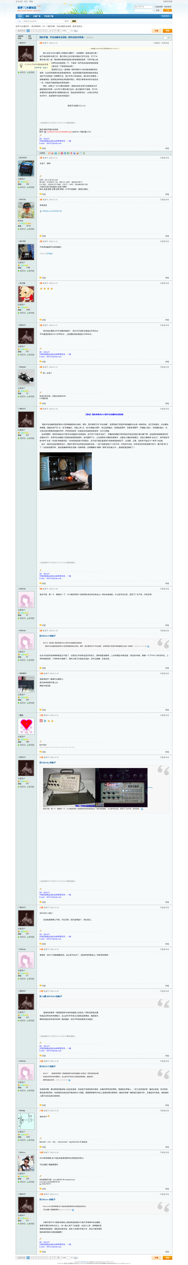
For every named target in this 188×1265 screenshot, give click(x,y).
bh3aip (22, 1111)
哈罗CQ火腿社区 (22, 26)
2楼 (40, 200)
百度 (74, 153)
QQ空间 (59, 153)
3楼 (40, 241)
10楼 (41, 673)
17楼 (41, 1111)
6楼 (40, 367)
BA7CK (23, 199)
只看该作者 (164, 158)
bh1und (23, 367)
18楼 (41, 1152)
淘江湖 (49, 153)
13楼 (41, 908)
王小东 (22, 283)
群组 (27, 16)
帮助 (31, 1)
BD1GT (23, 43)
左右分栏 (19, 1)
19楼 (41, 1194)
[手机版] (49, 254)
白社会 (81, 153)
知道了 (45, 68)
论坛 (20, 16)
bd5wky (23, 589)
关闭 (49, 64)
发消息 (31, 72)
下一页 (56, 31)
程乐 (21, 715)
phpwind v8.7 (84, 1262)
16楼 (41, 1061)
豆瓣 (68, 153)
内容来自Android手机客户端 (52, 211)
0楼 (40, 43)
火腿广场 (36, 16)
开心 (62, 153)
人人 (65, 153)
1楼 (40, 158)
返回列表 (21, 31)
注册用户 (21, 179)
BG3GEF (23, 158)
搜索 (74, 21)
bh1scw (22, 1152)
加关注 (23, 72)
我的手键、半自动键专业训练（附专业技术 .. (65, 26)
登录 (157, 10)
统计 (26, 1)
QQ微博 (56, 153)
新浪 (52, 153)
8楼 (40, 589)
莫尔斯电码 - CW (38, 26)
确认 (76, 31)
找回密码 (167, 7)
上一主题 (158, 38)
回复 (156, 31)
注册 (167, 10)
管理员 (20, 221)
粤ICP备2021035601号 (93, 1263)
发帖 (167, 31)
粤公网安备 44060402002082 (108, 1263)
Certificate (91, 1262)
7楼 (40, 409)
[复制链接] (89, 37)
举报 (167, 148)
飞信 (84, 153)
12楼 (41, 757)
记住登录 (159, 7)
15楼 (41, 991)
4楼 (40, 283)
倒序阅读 (165, 43)
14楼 (41, 949)
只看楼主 (157, 43)
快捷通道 (165, 16)
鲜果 (78, 153)
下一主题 (161, 38)
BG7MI (23, 241)
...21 (49, 31)
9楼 (40, 631)
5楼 (40, 325)
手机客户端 (48, 16)
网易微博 (71, 153)
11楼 (41, 715)
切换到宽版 (167, 1)
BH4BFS (23, 673)
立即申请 (37, 68)
